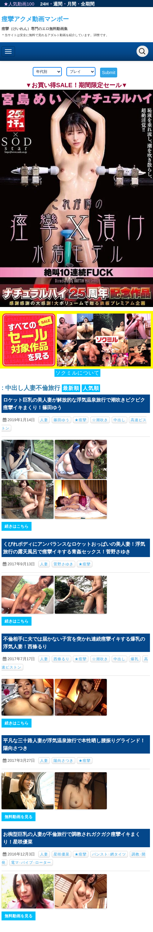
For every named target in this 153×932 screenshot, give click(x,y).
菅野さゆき (63, 564)
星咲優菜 (61, 854)
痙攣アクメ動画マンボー (35, 19)
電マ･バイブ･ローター (31, 862)
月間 (71, 3)
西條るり (61, 659)
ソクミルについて (77, 373)
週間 (57, 3)
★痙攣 (81, 420)
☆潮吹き (100, 420)
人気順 (91, 388)
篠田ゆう (61, 420)
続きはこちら (16, 526)
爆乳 (135, 659)
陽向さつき (63, 760)
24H (44, 3)
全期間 (88, 3)
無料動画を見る (18, 816)
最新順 (71, 388)
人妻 (44, 420)
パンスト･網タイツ (109, 854)
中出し (119, 420)
